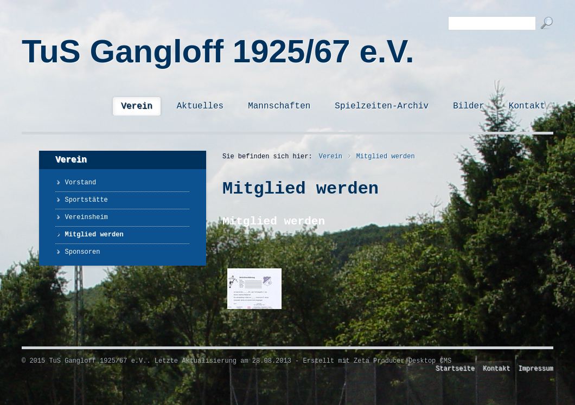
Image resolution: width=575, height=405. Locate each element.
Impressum (535, 368)
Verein (330, 156)
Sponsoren (82, 252)
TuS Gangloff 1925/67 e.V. (218, 51)
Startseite (455, 368)
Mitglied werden (385, 156)
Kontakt (496, 368)
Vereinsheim (86, 217)
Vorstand (81, 183)
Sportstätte (86, 200)
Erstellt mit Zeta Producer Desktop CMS (377, 361)
